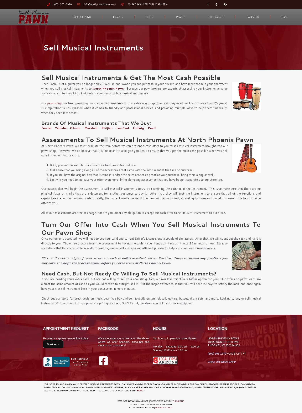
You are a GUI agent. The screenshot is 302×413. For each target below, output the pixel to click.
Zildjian (108, 128)
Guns (284, 17)
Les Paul (124, 128)
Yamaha (61, 128)
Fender (46, 128)
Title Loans (216, 17)
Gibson (75, 128)
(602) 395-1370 (82, 17)
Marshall (91, 128)
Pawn (181, 17)
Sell (150, 17)
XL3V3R (145, 401)
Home (118, 17)
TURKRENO (179, 401)
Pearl (154, 128)
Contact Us (253, 17)
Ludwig (140, 128)
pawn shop (54, 103)
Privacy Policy (164, 407)
